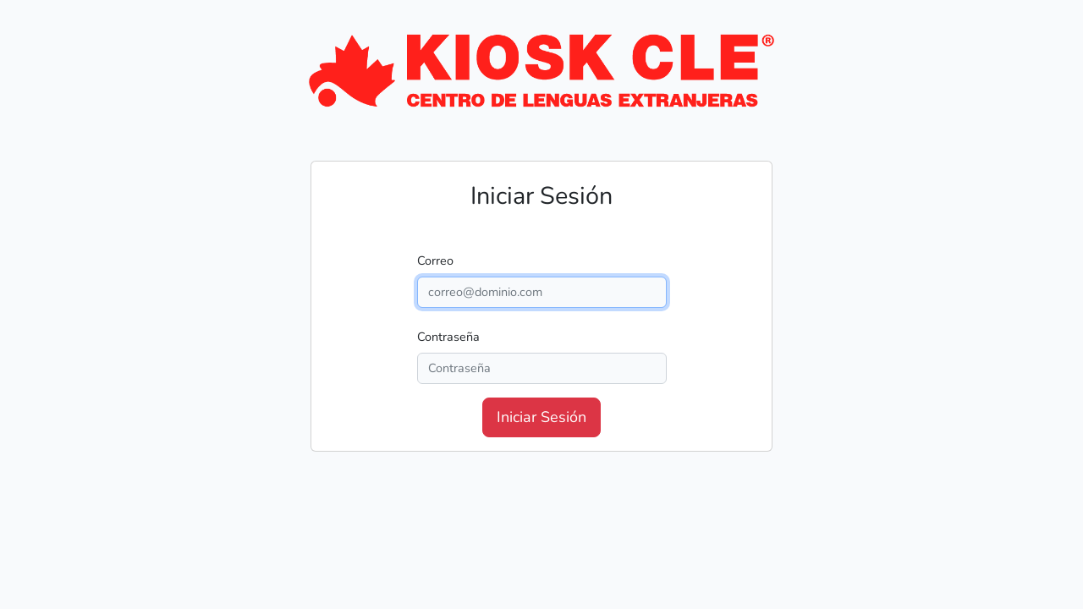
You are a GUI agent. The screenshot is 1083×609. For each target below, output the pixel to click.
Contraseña (448, 336)
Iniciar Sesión (541, 417)
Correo (435, 260)
